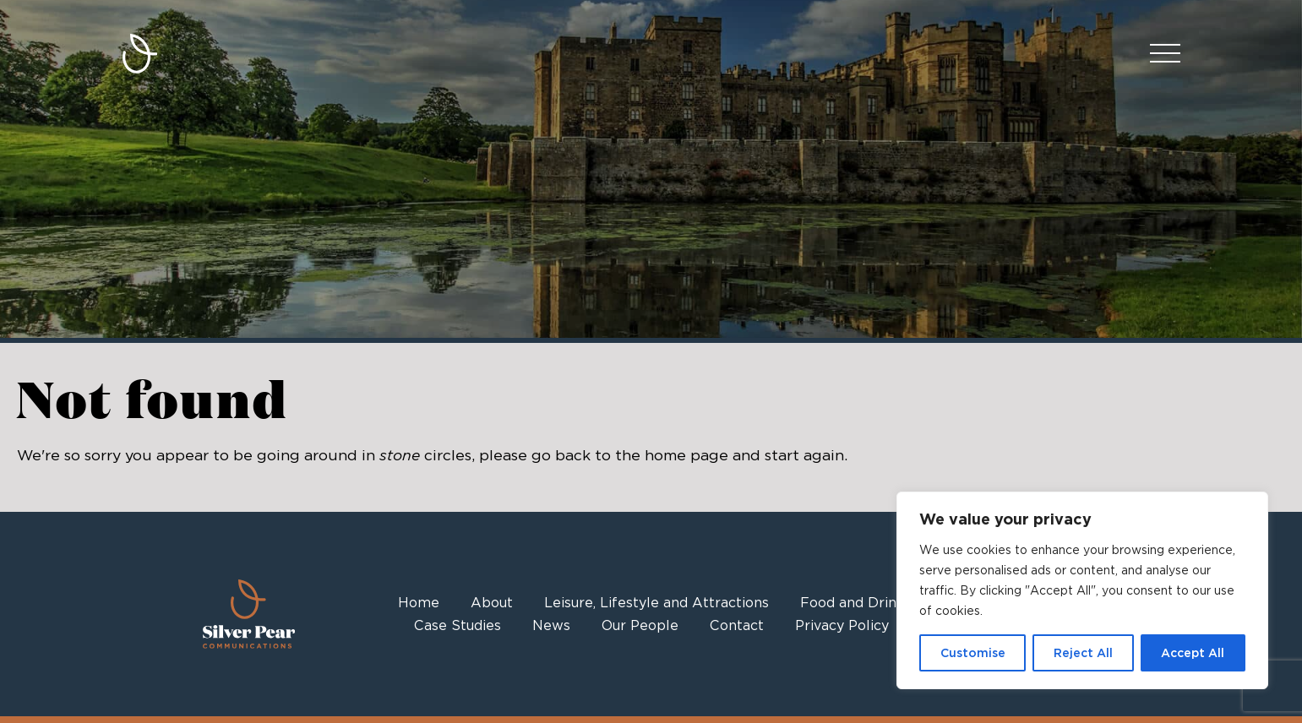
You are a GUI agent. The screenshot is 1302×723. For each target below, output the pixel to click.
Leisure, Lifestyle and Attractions (656, 603)
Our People (640, 625)
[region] (1082, 590)
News (551, 625)
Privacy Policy (842, 625)
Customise (972, 653)
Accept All (1192, 653)
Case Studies (457, 625)
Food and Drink (852, 603)
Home (418, 603)
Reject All (1083, 653)
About (492, 603)
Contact (737, 625)
